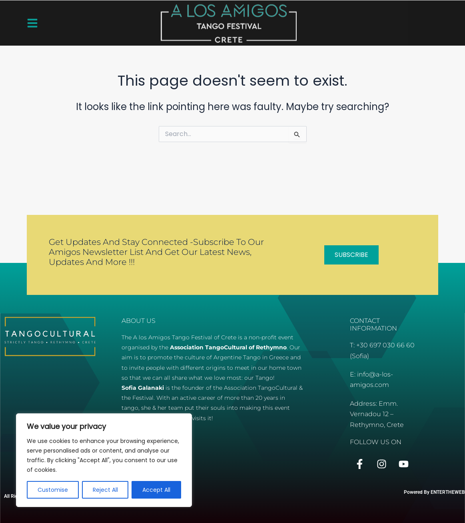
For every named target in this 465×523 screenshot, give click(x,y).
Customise (53, 490)
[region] (104, 460)
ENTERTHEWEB (448, 492)
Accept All (156, 490)
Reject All (105, 490)
